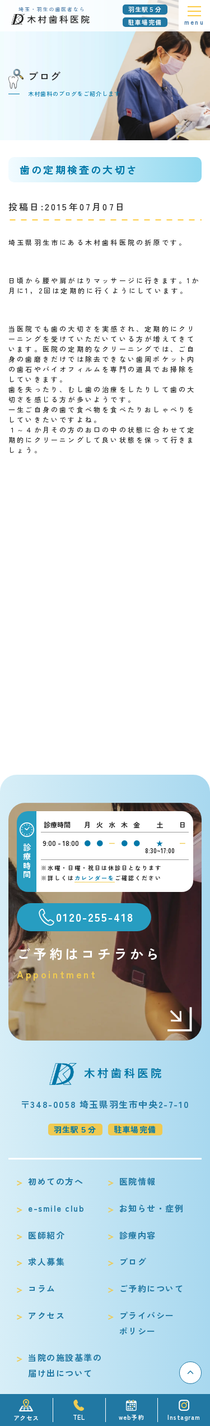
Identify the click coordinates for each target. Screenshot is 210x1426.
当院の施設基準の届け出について (65, 1365)
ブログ (133, 1261)
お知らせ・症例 (151, 1208)
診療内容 (137, 1235)
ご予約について (151, 1288)
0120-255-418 (95, 917)
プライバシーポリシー (147, 1323)
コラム (42, 1288)
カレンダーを (94, 877)
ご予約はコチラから (105, 963)
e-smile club (56, 1208)
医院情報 (137, 1181)
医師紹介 (46, 1235)
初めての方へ (55, 1181)
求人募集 (46, 1261)
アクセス (46, 1315)
